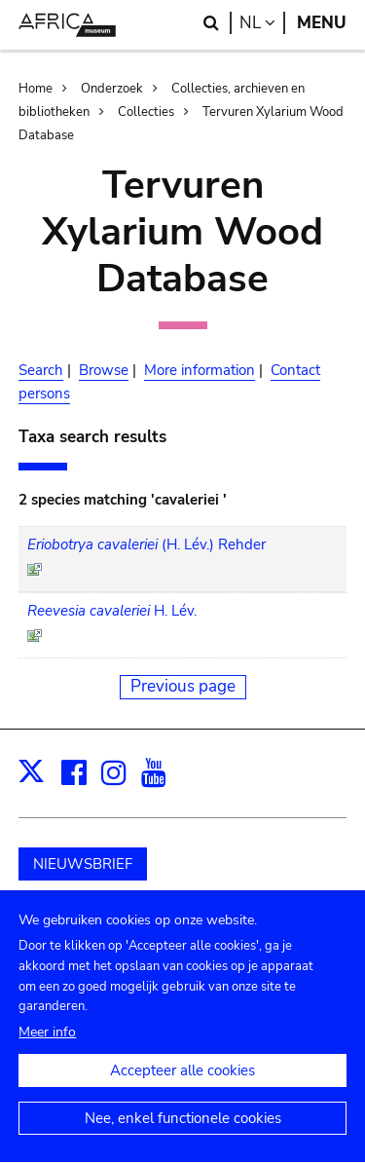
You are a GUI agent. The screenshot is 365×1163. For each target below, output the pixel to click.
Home (35, 88)
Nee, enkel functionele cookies (183, 1135)
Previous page (183, 686)
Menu (322, 23)
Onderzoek (112, 88)
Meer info (47, 1049)
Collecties (146, 112)
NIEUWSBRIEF (82, 864)
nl (262, 23)
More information (199, 370)
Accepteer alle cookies (182, 1088)
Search (40, 370)
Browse (103, 370)
